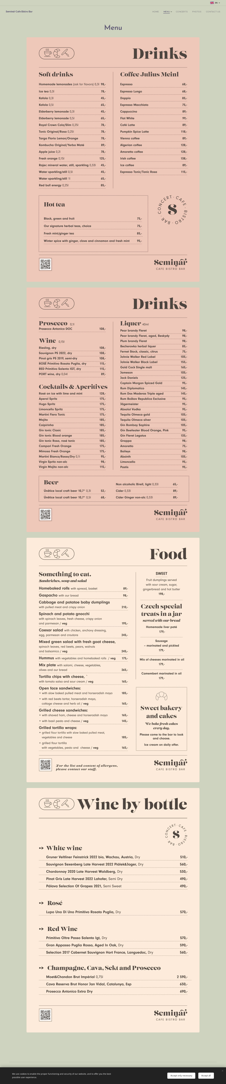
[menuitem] (160, 11)
